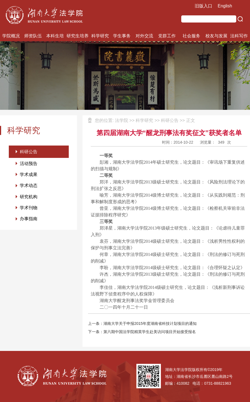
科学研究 (100, 36)
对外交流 (144, 36)
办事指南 (28, 220)
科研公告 (28, 151)
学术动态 (28, 186)
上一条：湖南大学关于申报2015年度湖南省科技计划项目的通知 (142, 323)
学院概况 (11, 36)
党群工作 (167, 36)
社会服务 (191, 36)
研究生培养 (78, 36)
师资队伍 (33, 36)
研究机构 (28, 197)
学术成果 (28, 175)
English (225, 6)
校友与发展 (216, 36)
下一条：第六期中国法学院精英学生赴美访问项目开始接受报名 (142, 332)
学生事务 (122, 36)
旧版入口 (203, 6)
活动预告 (28, 163)
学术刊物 (28, 208)
